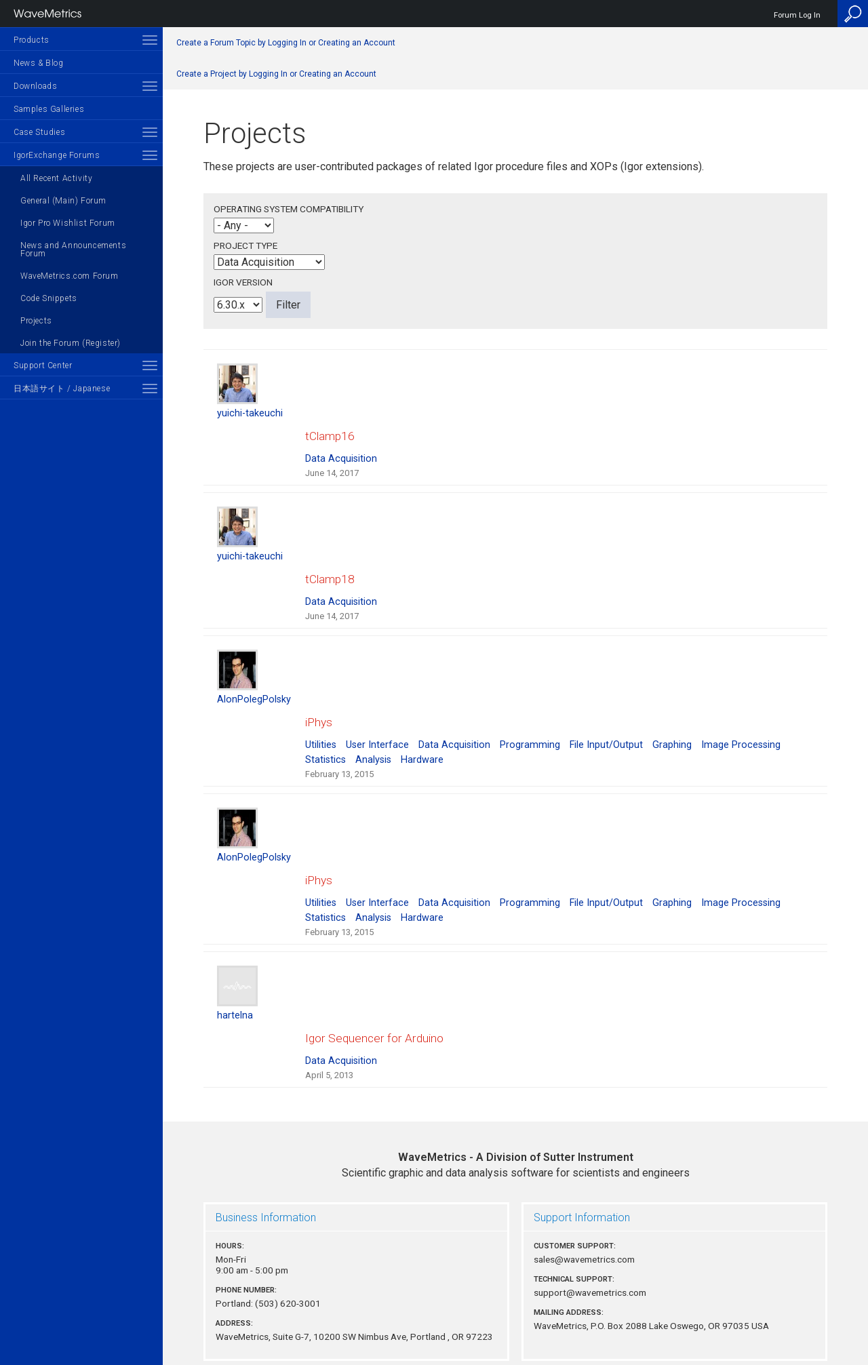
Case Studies (39, 132)
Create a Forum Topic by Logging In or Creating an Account (285, 42)
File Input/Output (606, 704)
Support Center (43, 365)
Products (32, 40)
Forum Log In (797, 15)
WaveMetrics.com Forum (69, 276)
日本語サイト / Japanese (62, 388)
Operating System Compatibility (288, 208)
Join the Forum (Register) (70, 343)
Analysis (373, 719)
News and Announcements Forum (73, 249)
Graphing (672, 704)
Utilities (320, 704)
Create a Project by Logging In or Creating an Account (276, 74)
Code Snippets (48, 298)
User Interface (377, 704)
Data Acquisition (341, 445)
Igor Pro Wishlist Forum (67, 223)
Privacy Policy (515, 1308)
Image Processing (741, 704)
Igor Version (243, 282)
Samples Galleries (49, 109)
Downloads (35, 86)
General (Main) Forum (63, 200)
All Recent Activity (56, 178)
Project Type (245, 245)
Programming (530, 704)
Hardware (422, 719)
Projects (36, 320)
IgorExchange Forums (57, 155)
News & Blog (39, 63)
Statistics (325, 719)
